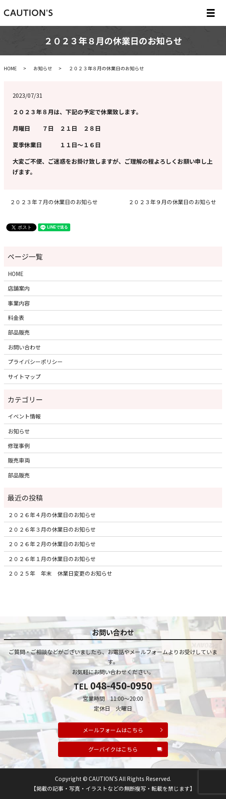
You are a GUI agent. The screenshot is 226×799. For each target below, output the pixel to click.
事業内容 (19, 303)
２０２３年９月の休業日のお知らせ (172, 202)
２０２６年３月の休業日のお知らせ (52, 529)
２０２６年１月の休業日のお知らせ (52, 559)
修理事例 (19, 446)
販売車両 (19, 460)
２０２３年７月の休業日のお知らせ (54, 202)
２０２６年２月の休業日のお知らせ (52, 544)
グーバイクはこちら (113, 749)
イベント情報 (24, 416)
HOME (10, 68)
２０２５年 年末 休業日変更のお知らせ (60, 573)
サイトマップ (24, 376)
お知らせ (42, 68)
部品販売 (19, 332)
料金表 (16, 318)
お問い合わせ (24, 347)
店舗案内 (19, 288)
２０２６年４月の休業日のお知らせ (52, 515)
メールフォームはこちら (113, 730)
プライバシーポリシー (35, 362)
